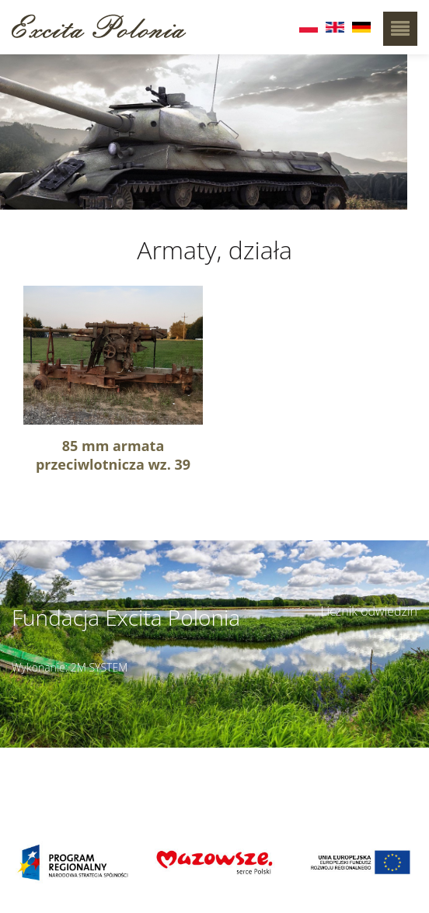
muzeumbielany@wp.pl (76, 790)
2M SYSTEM (99, 667)
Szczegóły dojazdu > (265, 765)
